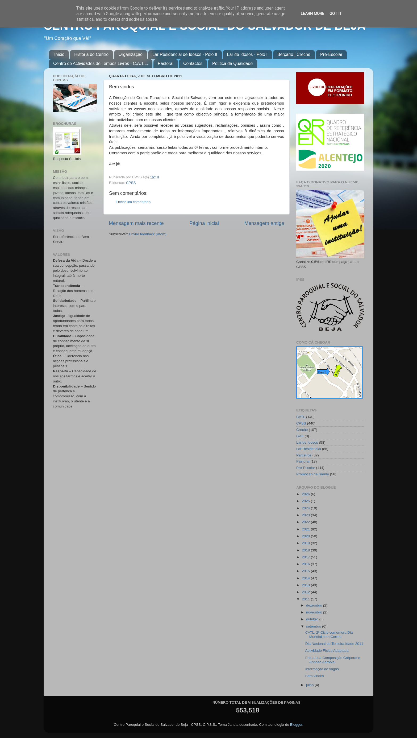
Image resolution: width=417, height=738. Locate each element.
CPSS (131, 183)
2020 (306, 536)
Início (59, 54)
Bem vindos (314, 676)
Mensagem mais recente (136, 223)
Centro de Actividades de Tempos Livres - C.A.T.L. (100, 63)
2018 (306, 550)
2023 (306, 515)
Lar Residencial (308, 449)
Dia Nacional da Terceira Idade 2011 (334, 644)
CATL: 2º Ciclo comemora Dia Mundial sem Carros (329, 634)
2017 (306, 557)
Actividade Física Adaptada (327, 651)
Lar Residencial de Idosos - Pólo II (184, 54)
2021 (306, 529)
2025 (306, 501)
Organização (130, 54)
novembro (314, 612)
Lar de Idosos (307, 442)
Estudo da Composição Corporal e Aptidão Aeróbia (332, 660)
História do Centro (91, 54)
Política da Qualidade (232, 63)
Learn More (312, 13)
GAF (300, 436)
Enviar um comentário (133, 202)
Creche (302, 430)
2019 (306, 543)
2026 (306, 494)
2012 (306, 592)
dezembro (314, 605)
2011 (306, 599)
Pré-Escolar (331, 54)
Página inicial (204, 223)
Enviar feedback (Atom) (147, 234)
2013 (306, 585)
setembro (314, 626)
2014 (306, 578)
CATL (300, 417)
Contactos (192, 63)
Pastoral (165, 63)
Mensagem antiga (264, 223)
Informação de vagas (322, 669)
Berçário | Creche (293, 54)
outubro (312, 619)
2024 (306, 508)
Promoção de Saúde (312, 474)
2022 (306, 522)
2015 (306, 571)
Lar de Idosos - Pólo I (247, 54)
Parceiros (303, 455)
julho (310, 685)
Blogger (296, 725)
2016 (306, 564)
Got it (336, 13)
